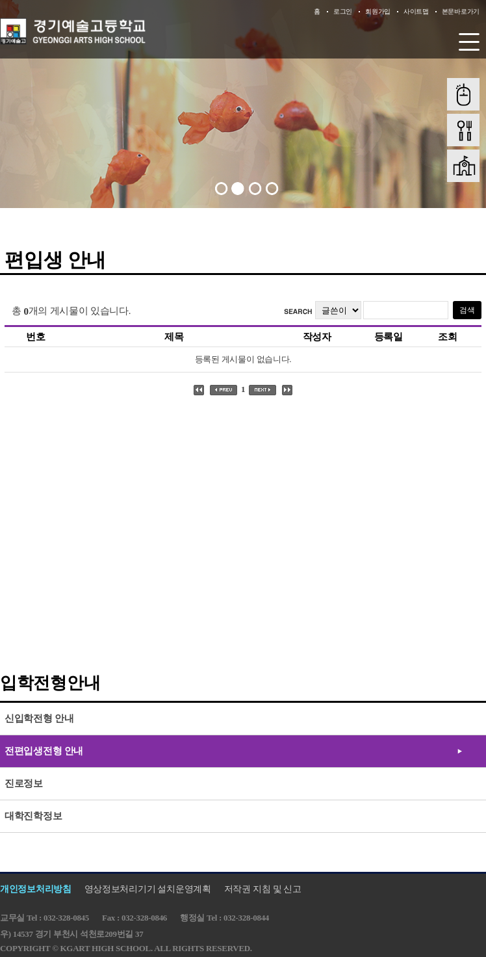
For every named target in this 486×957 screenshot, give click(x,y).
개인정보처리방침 (35, 889)
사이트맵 (416, 11)
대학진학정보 (33, 816)
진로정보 (24, 783)
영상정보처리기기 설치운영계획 (147, 889)
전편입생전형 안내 (44, 751)
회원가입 (377, 11)
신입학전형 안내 (39, 718)
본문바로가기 (461, 11)
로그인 (342, 11)
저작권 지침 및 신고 (262, 889)
